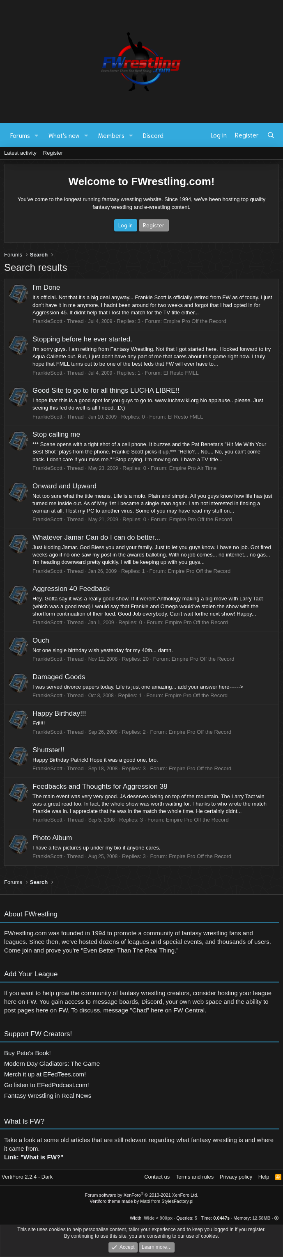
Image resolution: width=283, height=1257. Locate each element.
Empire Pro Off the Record (194, 321)
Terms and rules (195, 1177)
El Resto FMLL (181, 373)
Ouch (40, 640)
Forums (20, 135)
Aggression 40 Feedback (71, 589)
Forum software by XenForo (141, 1195)
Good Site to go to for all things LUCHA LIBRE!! (105, 390)
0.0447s (221, 1218)
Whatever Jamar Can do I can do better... (96, 537)
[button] (36, 135)
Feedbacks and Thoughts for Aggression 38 (100, 786)
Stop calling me (56, 434)
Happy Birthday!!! (59, 713)
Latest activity (20, 153)
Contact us (157, 1177)
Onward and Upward (64, 486)
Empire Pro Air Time (193, 468)
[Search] (271, 135)
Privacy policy (236, 1177)
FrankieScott (47, 321)
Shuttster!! (48, 750)
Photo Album (52, 838)
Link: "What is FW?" (33, 1160)
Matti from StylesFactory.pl (166, 1201)
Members (111, 135)
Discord (153, 135)
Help (263, 1177)
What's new (64, 135)
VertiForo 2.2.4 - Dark (27, 1177)
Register (53, 153)
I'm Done (46, 287)
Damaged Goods (58, 677)
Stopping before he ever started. (82, 339)
